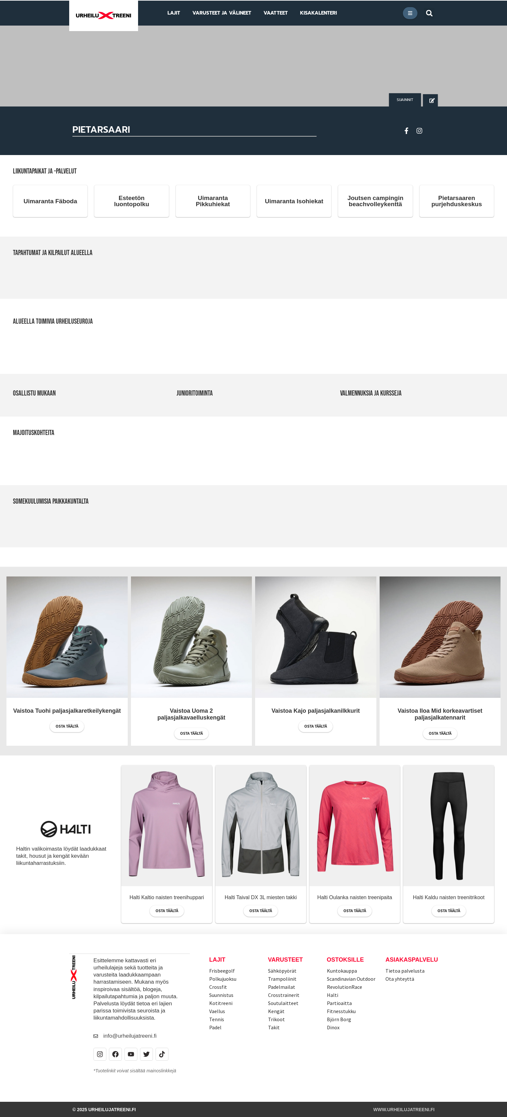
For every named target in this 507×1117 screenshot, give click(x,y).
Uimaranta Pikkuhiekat (213, 201)
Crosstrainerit (283, 995)
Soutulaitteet (283, 1003)
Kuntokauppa (342, 970)
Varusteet (285, 959)
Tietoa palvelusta (405, 970)
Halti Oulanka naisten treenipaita (354, 897)
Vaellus (217, 1011)
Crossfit (218, 987)
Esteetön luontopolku (131, 201)
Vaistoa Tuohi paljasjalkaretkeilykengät (67, 711)
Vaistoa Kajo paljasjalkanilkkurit (316, 711)
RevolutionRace (344, 987)
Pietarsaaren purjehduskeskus (456, 201)
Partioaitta (339, 1003)
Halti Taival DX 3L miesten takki (261, 897)
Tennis (216, 1019)
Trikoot (276, 1019)
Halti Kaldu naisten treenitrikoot (448, 897)
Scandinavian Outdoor (351, 979)
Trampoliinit (282, 979)
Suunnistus (221, 995)
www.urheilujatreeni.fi (404, 1109)
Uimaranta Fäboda (50, 201)
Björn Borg (339, 1019)
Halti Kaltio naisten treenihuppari (166, 897)
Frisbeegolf (222, 970)
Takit (274, 1027)
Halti (332, 995)
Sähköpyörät (282, 970)
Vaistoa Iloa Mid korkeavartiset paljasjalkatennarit (440, 714)
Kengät (276, 1011)
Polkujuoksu (222, 979)
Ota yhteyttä (399, 979)
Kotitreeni (220, 1003)
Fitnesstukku (341, 1011)
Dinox (333, 1027)
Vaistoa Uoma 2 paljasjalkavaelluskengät (191, 714)
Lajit (217, 959)
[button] (429, 13)
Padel (215, 1027)
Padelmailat (281, 987)
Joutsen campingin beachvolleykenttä (375, 201)
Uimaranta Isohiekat (294, 201)
